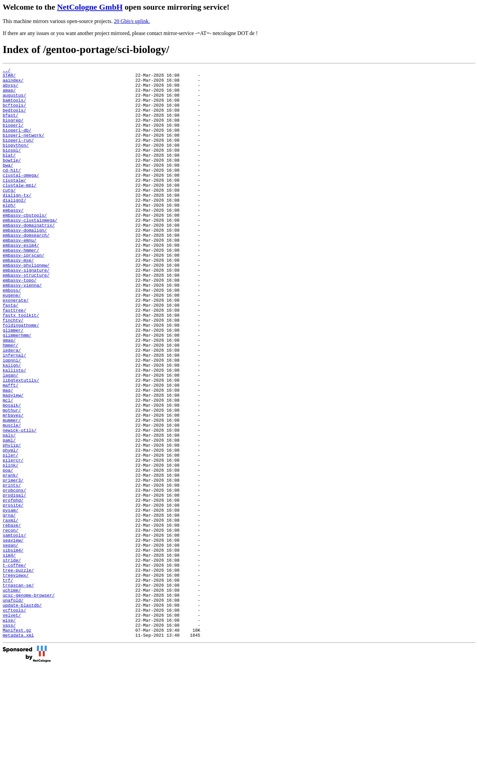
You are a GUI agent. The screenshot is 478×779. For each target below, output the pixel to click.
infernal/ (14, 413)
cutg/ (9, 215)
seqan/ (10, 641)
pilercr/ (13, 539)
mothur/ (12, 479)
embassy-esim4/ (21, 281)
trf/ (8, 683)
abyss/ (10, 89)
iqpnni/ (12, 419)
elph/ (9, 233)
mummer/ (12, 491)
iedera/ (12, 407)
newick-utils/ (19, 503)
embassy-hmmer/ (21, 287)
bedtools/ (14, 119)
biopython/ (16, 161)
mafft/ (10, 449)
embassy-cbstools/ (25, 245)
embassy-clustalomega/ (30, 251)
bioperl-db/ (17, 143)
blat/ (9, 173)
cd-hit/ (12, 191)
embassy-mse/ (18, 299)
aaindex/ (13, 83)
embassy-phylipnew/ (26, 305)
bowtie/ (12, 179)
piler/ (10, 533)
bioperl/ (13, 137)
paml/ (9, 515)
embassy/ (13, 239)
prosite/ (13, 593)
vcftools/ (14, 719)
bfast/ (10, 125)
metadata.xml (18, 749)
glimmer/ (13, 383)
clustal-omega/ (21, 197)
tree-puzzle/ (18, 671)
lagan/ (10, 437)
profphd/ (13, 587)
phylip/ (12, 521)
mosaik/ (12, 473)
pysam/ (10, 599)
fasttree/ (14, 359)
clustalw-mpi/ (19, 209)
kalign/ (12, 425)
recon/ (10, 623)
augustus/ (14, 101)
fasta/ (10, 353)
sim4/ (9, 653)
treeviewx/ (16, 677)
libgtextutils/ (21, 443)
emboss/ (12, 335)
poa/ (8, 551)
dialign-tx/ (17, 221)
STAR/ (9, 77)
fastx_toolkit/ (21, 365)
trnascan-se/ (18, 689)
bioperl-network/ (23, 149)
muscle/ (12, 497)
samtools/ (14, 629)
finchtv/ (13, 371)
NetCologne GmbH (90, 7)
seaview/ (13, 635)
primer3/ (13, 563)
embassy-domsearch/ (26, 269)
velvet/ (12, 725)
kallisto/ (14, 431)
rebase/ (12, 617)
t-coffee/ (14, 665)
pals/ (9, 509)
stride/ (12, 659)
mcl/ (8, 467)
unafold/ (13, 707)
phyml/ (10, 527)
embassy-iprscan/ (23, 293)
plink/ (10, 545)
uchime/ (12, 695)
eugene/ (12, 341)
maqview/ (13, 461)
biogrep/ (13, 131)
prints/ (12, 569)
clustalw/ (14, 203)
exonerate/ (16, 347)
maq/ (8, 455)
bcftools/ (14, 113)
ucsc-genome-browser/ (29, 701)
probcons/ (14, 575)
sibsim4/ (13, 647)
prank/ (10, 557)
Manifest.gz (17, 743)
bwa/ (8, 185)
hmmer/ (10, 401)
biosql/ (12, 167)
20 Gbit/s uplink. (132, 21)
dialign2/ (14, 227)
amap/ (9, 95)
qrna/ (9, 605)
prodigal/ (14, 581)
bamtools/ (14, 107)
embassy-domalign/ (25, 263)
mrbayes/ (13, 485)
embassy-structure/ (26, 317)
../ (6, 71)
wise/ (9, 731)
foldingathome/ (21, 377)
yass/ (9, 737)
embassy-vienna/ (22, 329)
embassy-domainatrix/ (29, 257)
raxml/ (10, 611)
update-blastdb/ (22, 713)
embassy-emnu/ (19, 275)
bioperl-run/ (18, 155)
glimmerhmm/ (17, 389)
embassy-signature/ (26, 311)
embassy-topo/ (19, 323)
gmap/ (9, 395)
